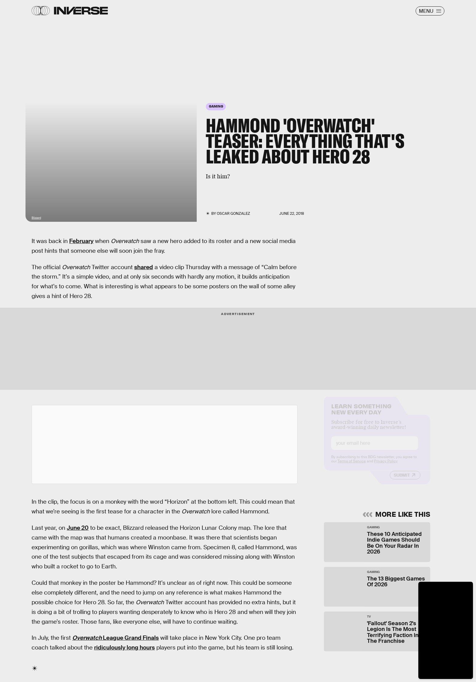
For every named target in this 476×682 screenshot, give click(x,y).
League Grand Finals (115, 638)
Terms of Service (352, 466)
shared (143, 267)
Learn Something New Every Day (361, 413)
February (81, 241)
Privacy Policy (386, 466)
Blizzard (36, 218)
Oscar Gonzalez (233, 213)
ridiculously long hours (124, 647)
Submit (402, 480)
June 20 (78, 528)
